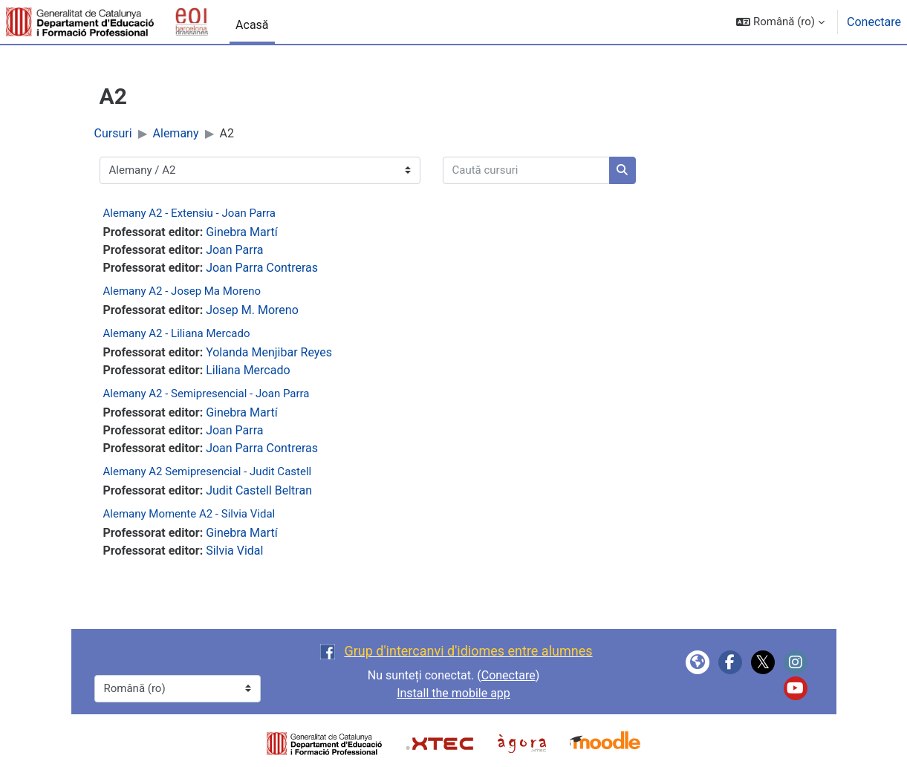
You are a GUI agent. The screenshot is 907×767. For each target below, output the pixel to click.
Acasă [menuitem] (251, 25)
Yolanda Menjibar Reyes (269, 352)
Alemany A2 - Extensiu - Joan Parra (189, 213)
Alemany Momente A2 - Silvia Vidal (189, 513)
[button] (780, 22)
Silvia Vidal (234, 551)
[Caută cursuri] (526, 170)
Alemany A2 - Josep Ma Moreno (182, 291)
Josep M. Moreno (252, 310)
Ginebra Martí (242, 232)
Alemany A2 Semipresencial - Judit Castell (207, 471)
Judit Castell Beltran (259, 490)
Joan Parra (234, 250)
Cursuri (113, 133)
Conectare (874, 22)
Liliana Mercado (248, 370)
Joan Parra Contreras (262, 268)
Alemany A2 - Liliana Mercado (176, 333)
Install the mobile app (453, 693)
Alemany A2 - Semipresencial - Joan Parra (206, 393)
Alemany (176, 133)
